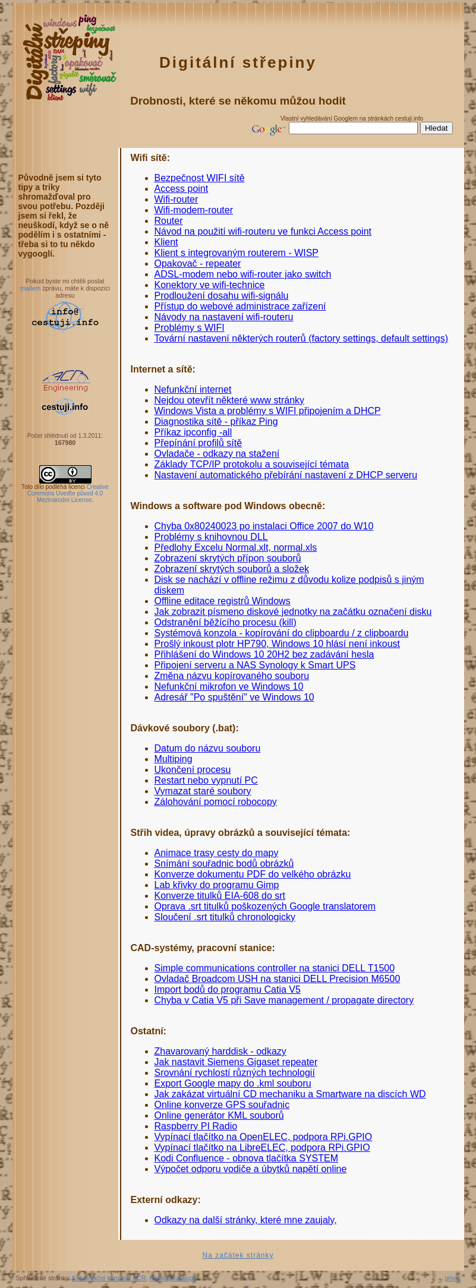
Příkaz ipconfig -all (193, 432)
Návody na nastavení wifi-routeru (224, 317)
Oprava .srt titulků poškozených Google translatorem (265, 906)
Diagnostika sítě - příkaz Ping (216, 421)
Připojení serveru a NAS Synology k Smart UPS (255, 665)
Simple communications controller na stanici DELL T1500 (275, 968)
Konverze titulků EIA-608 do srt (220, 896)
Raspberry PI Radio (196, 1126)
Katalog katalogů (173, 1277)
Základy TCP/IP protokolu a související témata (252, 464)
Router (169, 221)
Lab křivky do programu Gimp (217, 885)
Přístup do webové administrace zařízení (240, 306)
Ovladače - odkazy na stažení (217, 454)
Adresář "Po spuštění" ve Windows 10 (234, 697)
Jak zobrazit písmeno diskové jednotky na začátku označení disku (293, 612)
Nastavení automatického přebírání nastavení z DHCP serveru (286, 475)
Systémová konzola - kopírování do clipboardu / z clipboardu (282, 633)
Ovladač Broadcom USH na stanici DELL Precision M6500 (278, 979)
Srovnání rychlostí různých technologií (235, 1073)
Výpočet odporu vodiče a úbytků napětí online (251, 1169)
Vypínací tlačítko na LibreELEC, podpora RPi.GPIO (262, 1147)
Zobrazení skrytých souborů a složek (232, 569)
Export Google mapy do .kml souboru (233, 1083)
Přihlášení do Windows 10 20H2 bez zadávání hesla (264, 654)
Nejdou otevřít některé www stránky (230, 400)
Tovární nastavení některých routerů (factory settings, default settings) (301, 338)
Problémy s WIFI (190, 328)
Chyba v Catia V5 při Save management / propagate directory (284, 1000)
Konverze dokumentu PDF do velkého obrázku (253, 874)
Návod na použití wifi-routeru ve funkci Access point (263, 231)
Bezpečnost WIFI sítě (200, 178)
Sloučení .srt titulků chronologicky (225, 917)
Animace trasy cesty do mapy (217, 853)
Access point (182, 189)
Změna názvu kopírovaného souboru (232, 676)
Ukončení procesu (193, 770)
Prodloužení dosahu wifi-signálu (222, 296)
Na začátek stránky (237, 1255)
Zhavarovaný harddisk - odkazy (220, 1051)
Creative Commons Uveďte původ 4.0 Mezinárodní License (68, 493)
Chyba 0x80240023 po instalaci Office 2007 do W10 (264, 526)
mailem (30, 288)
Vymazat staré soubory (203, 791)
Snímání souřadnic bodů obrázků (224, 863)
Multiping (174, 759)
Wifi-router (176, 199)
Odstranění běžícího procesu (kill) (226, 622)
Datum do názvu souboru (208, 748)
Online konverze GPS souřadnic (222, 1105)
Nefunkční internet (193, 389)
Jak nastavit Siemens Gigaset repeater (236, 1062)
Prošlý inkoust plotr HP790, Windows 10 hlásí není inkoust (278, 644)
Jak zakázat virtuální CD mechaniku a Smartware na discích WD (290, 1094)
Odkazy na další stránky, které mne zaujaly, (246, 1220)
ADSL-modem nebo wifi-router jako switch (243, 274)
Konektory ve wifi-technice (210, 285)
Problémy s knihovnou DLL (211, 537)
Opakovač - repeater (198, 263)
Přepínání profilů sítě (198, 443)
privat (452, 1277)
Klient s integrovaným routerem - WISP (237, 253)
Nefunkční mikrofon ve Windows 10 (229, 686)
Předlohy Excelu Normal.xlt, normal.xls (236, 547)
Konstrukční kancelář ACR (109, 1277)
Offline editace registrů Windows (223, 601)
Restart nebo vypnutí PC (206, 780)
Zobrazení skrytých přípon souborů (228, 558)
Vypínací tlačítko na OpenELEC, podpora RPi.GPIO (264, 1137)
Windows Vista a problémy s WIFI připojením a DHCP (268, 411)
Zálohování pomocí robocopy (216, 802)
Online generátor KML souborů (219, 1115)
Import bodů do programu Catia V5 (228, 989)
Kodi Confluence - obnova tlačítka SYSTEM (247, 1158)
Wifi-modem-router (194, 210)
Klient (166, 242)
